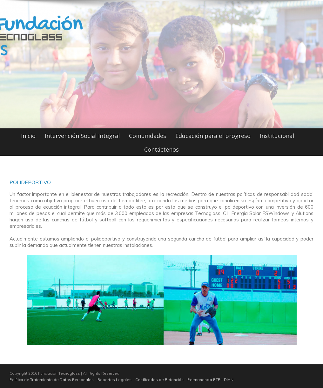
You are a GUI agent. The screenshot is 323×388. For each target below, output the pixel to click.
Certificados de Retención (159, 379)
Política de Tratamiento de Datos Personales (52, 379)
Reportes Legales (114, 379)
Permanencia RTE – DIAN (210, 379)
